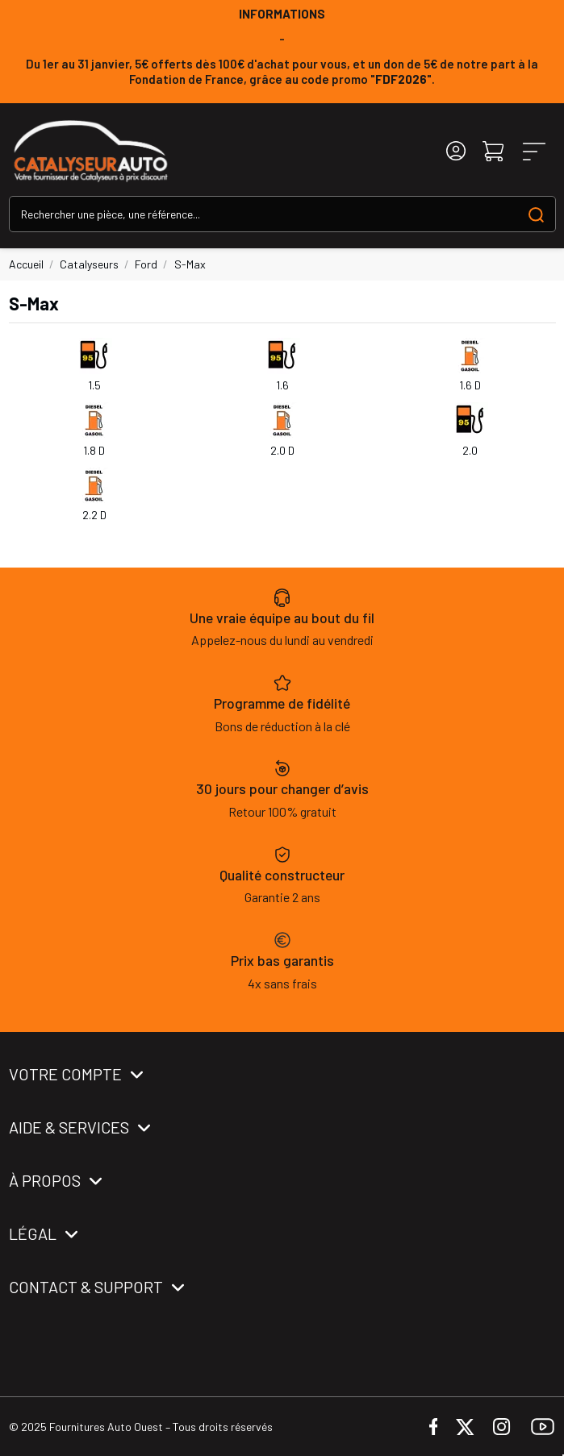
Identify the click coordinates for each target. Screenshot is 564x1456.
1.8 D (94, 450)
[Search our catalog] (536, 214)
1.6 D (470, 385)
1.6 (282, 385)
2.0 (470, 450)
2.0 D (282, 450)
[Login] (456, 151)
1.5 (94, 385)
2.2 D (94, 515)
